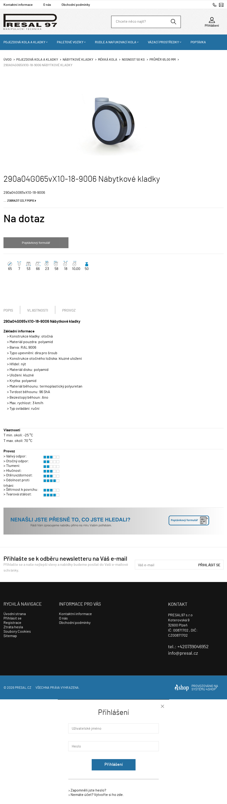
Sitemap (10, 636)
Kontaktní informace (18, 4)
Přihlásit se (209, 565)
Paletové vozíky (70, 42)
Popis (8, 310)
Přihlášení (113, 765)
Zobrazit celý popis (20, 200)
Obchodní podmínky (76, 4)
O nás (47, 4)
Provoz (69, 310)
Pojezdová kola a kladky (24, 42)
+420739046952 (215, 5)
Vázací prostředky (163, 42)
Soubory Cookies (17, 631)
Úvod (7, 59)
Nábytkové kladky (78, 59)
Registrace (12, 623)
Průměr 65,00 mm (162, 59)
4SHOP (211, 689)
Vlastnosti (37, 310)
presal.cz (23, 687)
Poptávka (198, 42)
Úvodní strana (14, 614)
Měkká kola (107, 59)
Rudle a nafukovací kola (115, 42)
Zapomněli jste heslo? (88, 790)
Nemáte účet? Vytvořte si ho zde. (97, 795)
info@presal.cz (221, 5)
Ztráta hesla (13, 627)
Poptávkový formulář (36, 242)
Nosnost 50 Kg (133, 59)
